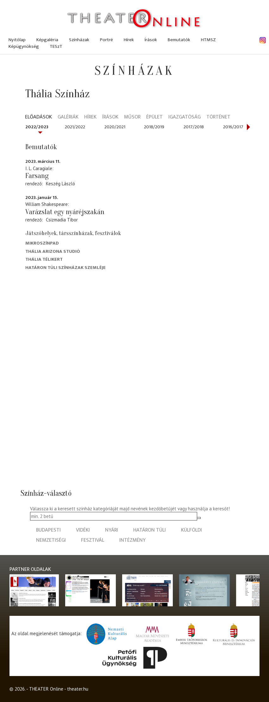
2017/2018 (194, 127)
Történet (218, 117)
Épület (154, 117)
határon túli (149, 530)
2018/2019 (154, 127)
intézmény (132, 540)
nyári (111, 530)
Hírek (129, 39)
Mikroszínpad (42, 243)
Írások (151, 39)
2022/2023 (36, 127)
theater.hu (77, 689)
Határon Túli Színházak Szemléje (65, 267)
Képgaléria (47, 39)
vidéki (83, 530)
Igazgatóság (184, 117)
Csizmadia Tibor (62, 220)
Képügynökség (24, 46)
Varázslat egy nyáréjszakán (64, 212)
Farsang (37, 176)
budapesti (48, 530)
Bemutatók (179, 39)
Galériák (68, 117)
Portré (106, 39)
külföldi (191, 530)
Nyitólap (17, 39)
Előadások (38, 117)
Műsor (132, 117)
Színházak (79, 39)
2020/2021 (114, 127)
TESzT (56, 46)
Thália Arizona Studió (52, 251)
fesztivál (92, 540)
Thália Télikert (44, 259)
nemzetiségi (51, 540)
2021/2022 (75, 127)
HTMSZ (208, 39)
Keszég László (60, 184)
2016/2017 (233, 127)
